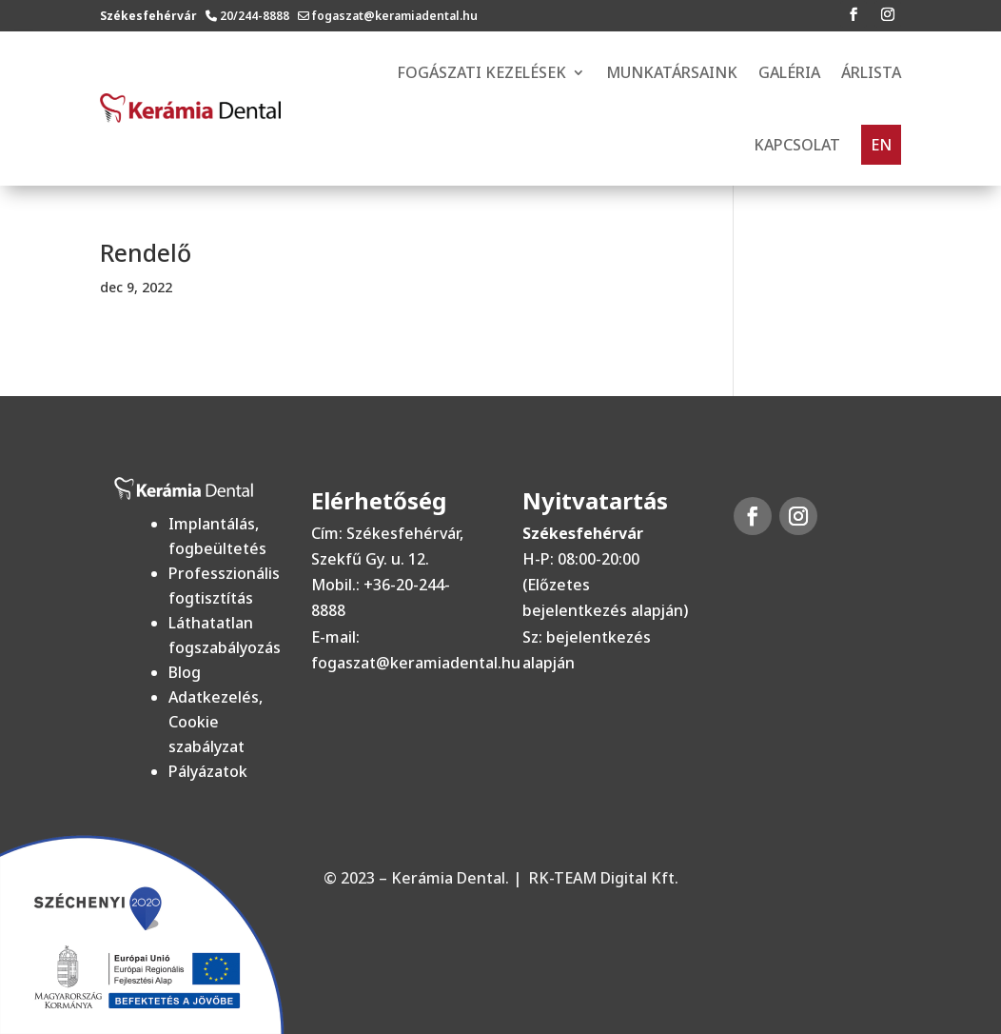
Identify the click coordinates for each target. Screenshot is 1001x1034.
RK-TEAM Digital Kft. (603, 877)
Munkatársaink (671, 72)
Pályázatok (207, 771)
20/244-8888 (257, 16)
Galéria (789, 72)
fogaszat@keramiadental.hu (395, 16)
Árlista (871, 72)
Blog (184, 672)
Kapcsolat (797, 144)
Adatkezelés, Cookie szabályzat (215, 721)
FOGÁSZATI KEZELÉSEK (481, 72)
